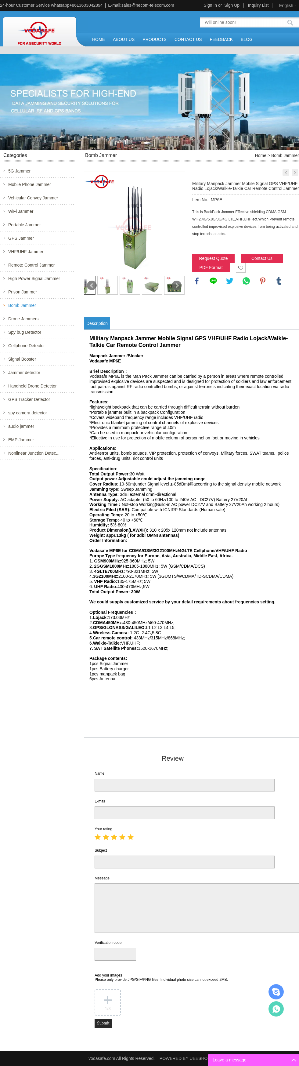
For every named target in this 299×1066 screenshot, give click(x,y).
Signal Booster (22, 359)
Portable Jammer (24, 224)
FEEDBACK (221, 39)
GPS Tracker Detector (29, 399)
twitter (229, 281)
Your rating (103, 829)
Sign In (210, 5)
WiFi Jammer (20, 211)
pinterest (262, 281)
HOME (98, 39)
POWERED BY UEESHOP (185, 1058)
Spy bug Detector (24, 332)
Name (99, 773)
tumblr (278, 281)
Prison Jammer (22, 291)
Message (102, 878)
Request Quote (213, 258)
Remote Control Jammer (31, 265)
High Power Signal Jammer (34, 278)
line (213, 281)
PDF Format (210, 267)
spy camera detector (27, 412)
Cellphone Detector (26, 345)
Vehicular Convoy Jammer (33, 197)
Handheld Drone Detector (32, 386)
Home (260, 155)
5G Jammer (19, 171)
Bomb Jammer (22, 305)
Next (177, 285)
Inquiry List (258, 5)
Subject (101, 850)
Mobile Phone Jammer (29, 184)
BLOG (247, 39)
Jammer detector (24, 372)
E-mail (100, 801)
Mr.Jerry (276, 991)
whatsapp (246, 281)
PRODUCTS (154, 39)
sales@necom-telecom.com (147, 5)
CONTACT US (188, 39)
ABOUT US (124, 39)
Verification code (108, 942)
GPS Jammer (21, 238)
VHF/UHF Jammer (25, 251)
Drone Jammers (23, 318)
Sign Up (232, 5)
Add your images (161, 977)
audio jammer (21, 426)
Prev (92, 285)
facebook (196, 281)
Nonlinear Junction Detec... (33, 453)
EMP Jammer (21, 439)
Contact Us (261, 258)
